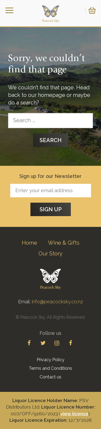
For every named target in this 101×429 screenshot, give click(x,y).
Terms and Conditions (50, 368)
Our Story (50, 253)
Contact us (50, 376)
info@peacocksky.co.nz (57, 301)
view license (74, 413)
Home (29, 243)
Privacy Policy (50, 359)
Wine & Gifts (63, 243)
